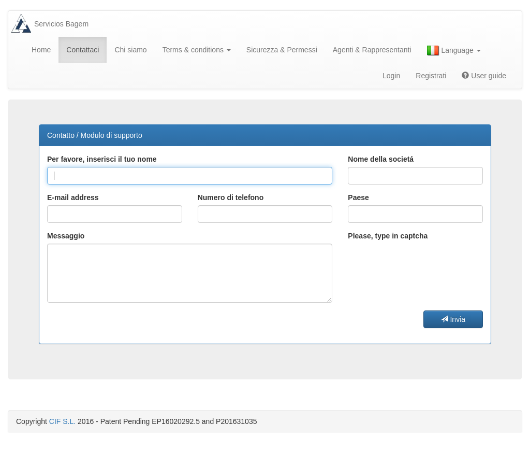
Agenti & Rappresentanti (372, 50)
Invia (453, 319)
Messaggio (65, 236)
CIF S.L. (62, 421)
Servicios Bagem (61, 24)
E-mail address (73, 197)
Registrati (431, 76)
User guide (484, 76)
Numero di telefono (231, 197)
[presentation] (426, 264)
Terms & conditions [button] (197, 50)
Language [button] (454, 51)
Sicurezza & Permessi (281, 50)
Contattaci (82, 50)
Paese (358, 197)
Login (391, 76)
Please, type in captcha (388, 236)
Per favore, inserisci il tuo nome (102, 159)
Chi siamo (130, 50)
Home (41, 50)
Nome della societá (381, 159)
